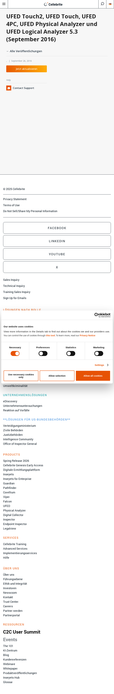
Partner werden (12, 611)
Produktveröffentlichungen (20, 673)
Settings (99, 365)
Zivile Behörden (13, 430)
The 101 (8, 646)
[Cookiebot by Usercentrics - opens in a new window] (96, 315)
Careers (8, 606)
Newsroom (10, 592)
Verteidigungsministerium (19, 426)
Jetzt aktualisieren (26, 69)
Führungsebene (13, 579)
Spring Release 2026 (16, 461)
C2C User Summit (21, 632)
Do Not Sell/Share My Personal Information (30, 211)
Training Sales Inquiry (16, 292)
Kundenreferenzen (14, 659)
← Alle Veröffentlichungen (24, 51)
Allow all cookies (93, 375)
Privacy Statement (15, 199)
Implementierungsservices (20, 553)
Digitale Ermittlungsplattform (21, 470)
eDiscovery (10, 401)
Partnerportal (11, 615)
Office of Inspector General (20, 444)
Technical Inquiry (14, 286)
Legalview (9, 528)
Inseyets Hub (11, 677)
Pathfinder (9, 488)
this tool (50, 335)
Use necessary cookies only (21, 375)
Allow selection (56, 375)
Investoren (9, 588)
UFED (6, 506)
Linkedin (57, 241)
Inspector (9, 519)
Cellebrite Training (14, 544)
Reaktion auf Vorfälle (16, 410)
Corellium (9, 492)
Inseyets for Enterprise (17, 479)
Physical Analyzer (14, 510)
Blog (6, 655)
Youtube (57, 254)
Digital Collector (13, 515)
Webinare (9, 664)
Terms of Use (11, 205)
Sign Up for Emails (14, 298)
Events (10, 639)
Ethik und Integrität (15, 583)
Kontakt (8, 597)
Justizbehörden (13, 435)
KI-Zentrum (10, 650)
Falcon (7, 501)
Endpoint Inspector (15, 524)
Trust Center (10, 602)
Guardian (9, 483)
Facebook (57, 228)
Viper (6, 497)
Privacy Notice (87, 335)
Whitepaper (10, 668)
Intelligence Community (18, 439)
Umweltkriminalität (15, 386)
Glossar (8, 682)
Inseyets (8, 474)
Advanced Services (15, 548)
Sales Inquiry (11, 280)
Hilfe (6, 557)
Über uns (8, 574)
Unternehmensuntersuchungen (22, 406)
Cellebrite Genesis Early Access (23, 465)
